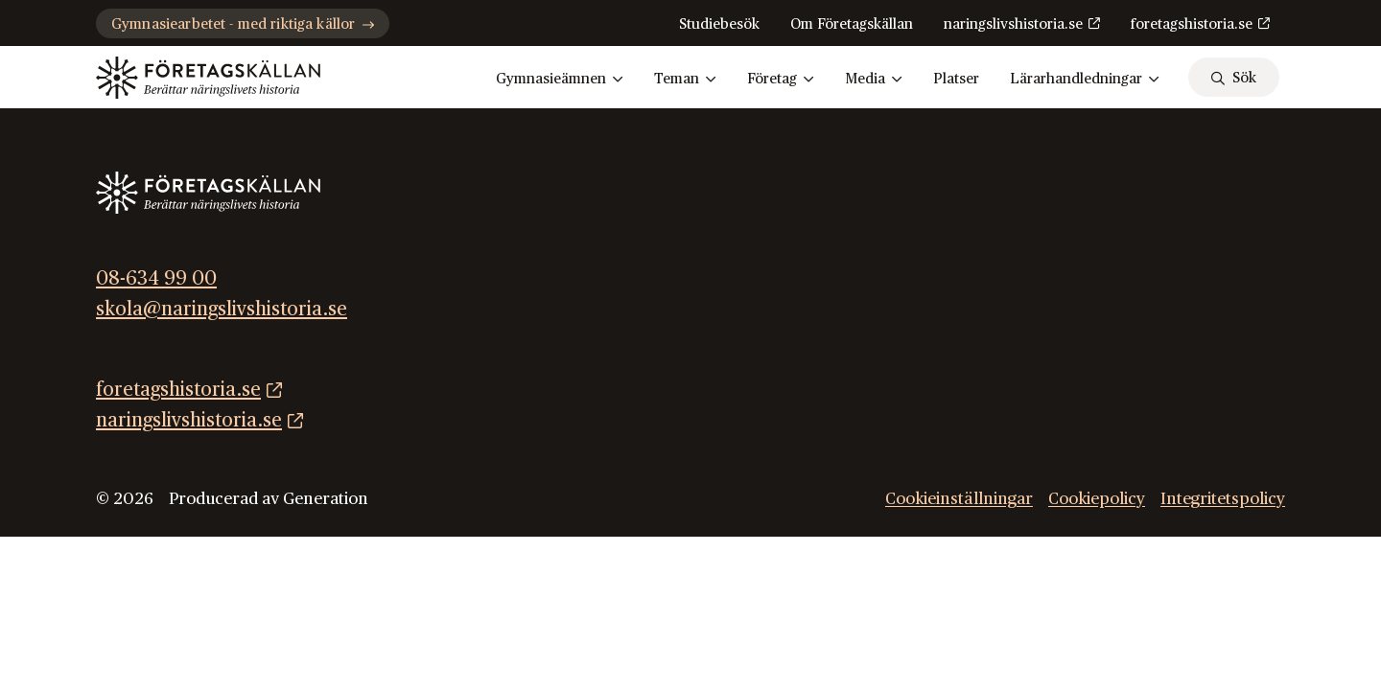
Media (873, 79)
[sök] (1233, 77)
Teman (685, 79)
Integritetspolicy (1222, 499)
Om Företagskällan (851, 24)
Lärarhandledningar (1084, 79)
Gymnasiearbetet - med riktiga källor (242, 24)
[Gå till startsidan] (208, 78)
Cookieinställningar (959, 499)
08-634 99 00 (156, 278)
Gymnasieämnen (559, 79)
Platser (956, 79)
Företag (780, 79)
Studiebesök (719, 24)
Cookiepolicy (1096, 499)
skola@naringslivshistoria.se (221, 309)
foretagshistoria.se (1191, 24)
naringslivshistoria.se (1013, 24)
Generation (325, 499)
